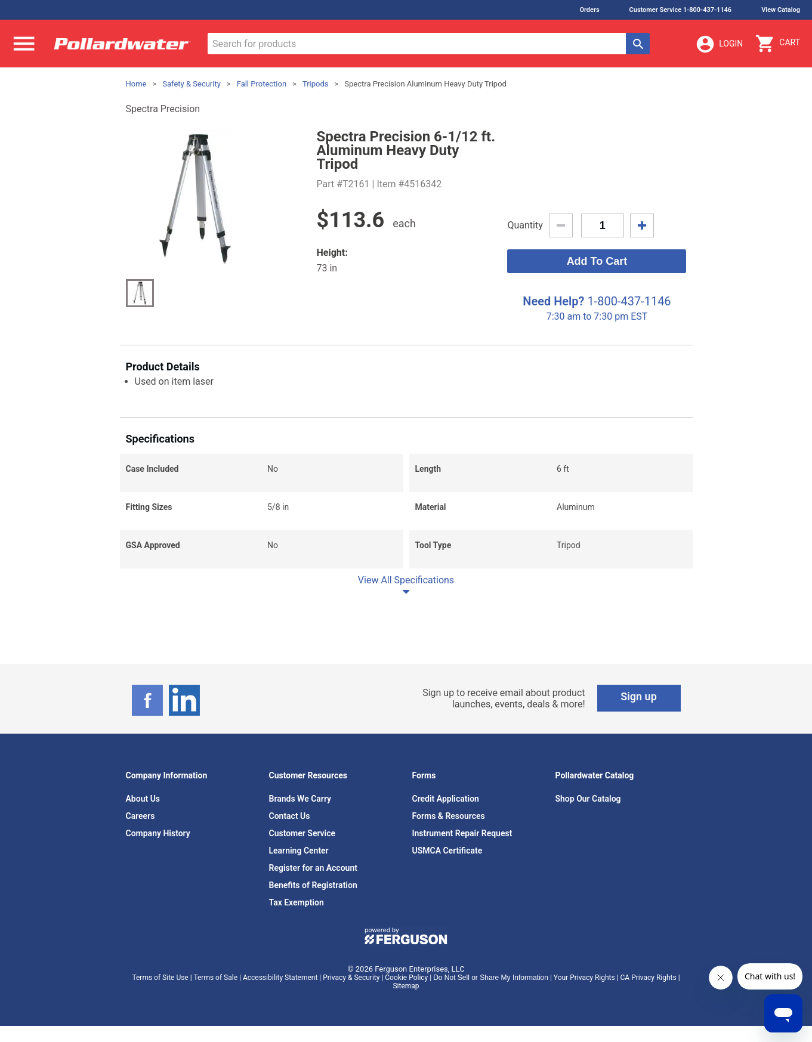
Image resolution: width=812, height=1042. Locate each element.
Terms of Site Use (160, 977)
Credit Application (445, 798)
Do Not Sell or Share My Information (490, 977)
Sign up (638, 696)
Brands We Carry (300, 798)
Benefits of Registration (313, 885)
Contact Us (289, 816)
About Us (143, 798)
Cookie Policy (406, 977)
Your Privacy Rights (584, 977)
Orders (589, 10)
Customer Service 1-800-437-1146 (680, 10)
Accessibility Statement (280, 977)
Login (719, 44)
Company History (158, 833)
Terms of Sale (215, 977)
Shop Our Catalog (588, 798)
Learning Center (299, 850)
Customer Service (302, 833)
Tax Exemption (296, 902)
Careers (140, 816)
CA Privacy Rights (648, 977)
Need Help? (553, 301)
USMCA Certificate (447, 850)
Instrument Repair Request (462, 833)
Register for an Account (313, 868)
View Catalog (780, 10)
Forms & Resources (448, 816)
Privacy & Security (351, 977)
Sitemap (406, 986)
